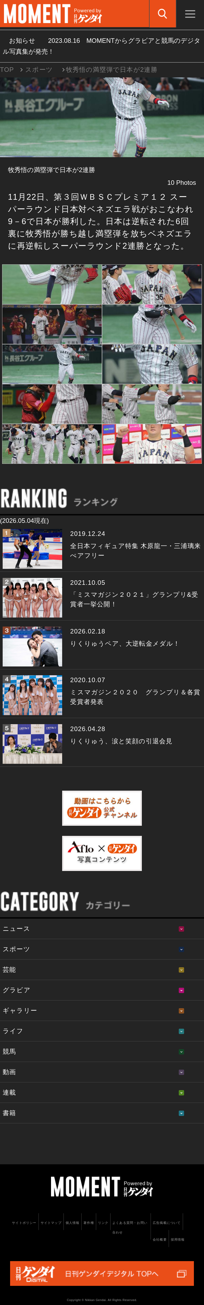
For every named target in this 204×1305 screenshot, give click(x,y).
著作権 (88, 1223)
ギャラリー (20, 1010)
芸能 (9, 969)
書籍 (9, 1112)
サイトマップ (51, 1223)
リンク (103, 1223)
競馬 (9, 1051)
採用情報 (178, 1239)
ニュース (16, 928)
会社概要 (160, 1239)
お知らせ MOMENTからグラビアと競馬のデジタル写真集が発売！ (102, 46)
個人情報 (73, 1223)
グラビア (17, 990)
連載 (9, 1092)
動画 (9, 1071)
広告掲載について (167, 1223)
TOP (7, 69)
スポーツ (39, 69)
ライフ (13, 1031)
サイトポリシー (24, 1223)
